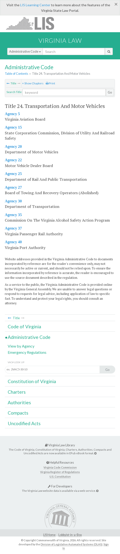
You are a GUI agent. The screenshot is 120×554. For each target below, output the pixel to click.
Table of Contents (16, 73)
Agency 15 (13, 127)
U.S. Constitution (60, 476)
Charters (17, 392)
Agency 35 (13, 215)
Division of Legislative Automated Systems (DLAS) (71, 544)
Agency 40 (13, 242)
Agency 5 (12, 114)
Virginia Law (60, 40)
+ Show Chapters (33, 83)
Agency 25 (13, 174)
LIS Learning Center (35, 5)
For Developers (60, 486)
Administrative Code (25, 51)
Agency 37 (13, 228)
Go (110, 92)
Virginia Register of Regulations (60, 471)
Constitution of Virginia (32, 381)
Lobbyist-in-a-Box (70, 535)
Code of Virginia (24, 326)
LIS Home (49, 535)
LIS (33, 23)
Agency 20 (13, 146)
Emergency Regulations (27, 352)
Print (50, 83)
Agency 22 (13, 160)
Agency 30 (13, 201)
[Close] (116, 4)
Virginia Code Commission (60, 467)
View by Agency (21, 346)
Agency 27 (13, 187)
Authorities (19, 402)
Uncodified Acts (24, 423)
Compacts (18, 413)
